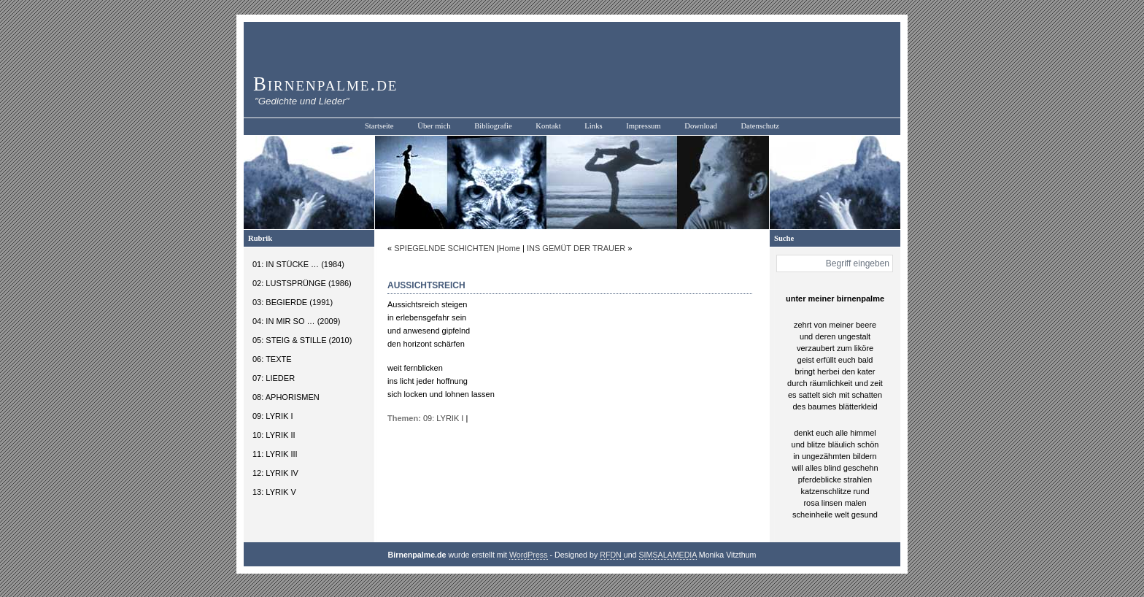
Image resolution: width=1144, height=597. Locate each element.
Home (509, 248)
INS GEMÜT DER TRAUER (576, 248)
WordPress (528, 554)
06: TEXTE (272, 359)
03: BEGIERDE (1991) (292, 302)
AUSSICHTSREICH (426, 285)
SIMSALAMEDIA (668, 554)
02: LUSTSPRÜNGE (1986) (302, 283)
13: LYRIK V (274, 492)
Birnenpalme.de (325, 84)
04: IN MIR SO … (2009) (296, 321)
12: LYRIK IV (275, 473)
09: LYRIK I (272, 416)
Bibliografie (493, 126)
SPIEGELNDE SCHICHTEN (444, 248)
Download (700, 126)
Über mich (433, 126)
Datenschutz (760, 126)
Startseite (379, 126)
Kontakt (548, 126)
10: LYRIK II (273, 435)
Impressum (643, 126)
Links (593, 126)
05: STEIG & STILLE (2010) (302, 340)
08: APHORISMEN (286, 397)
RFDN (612, 554)
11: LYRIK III (275, 454)
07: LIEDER (273, 378)
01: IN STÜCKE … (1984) (298, 264)
